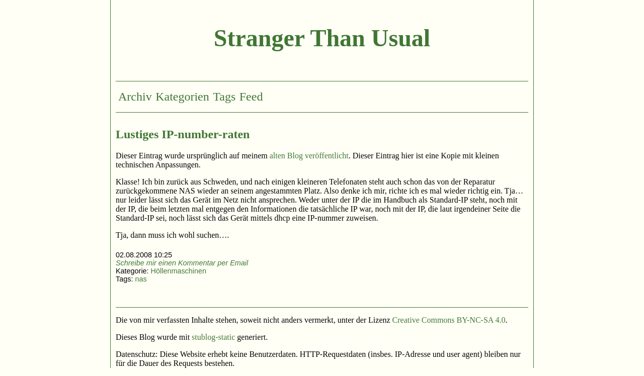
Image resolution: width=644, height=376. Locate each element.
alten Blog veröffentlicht (309, 155)
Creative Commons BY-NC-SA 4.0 (449, 320)
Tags (224, 96)
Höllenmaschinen (178, 271)
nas (140, 279)
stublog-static (213, 337)
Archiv (135, 96)
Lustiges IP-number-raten (183, 134)
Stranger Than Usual (322, 38)
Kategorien (182, 96)
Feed (251, 96)
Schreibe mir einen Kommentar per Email (182, 263)
